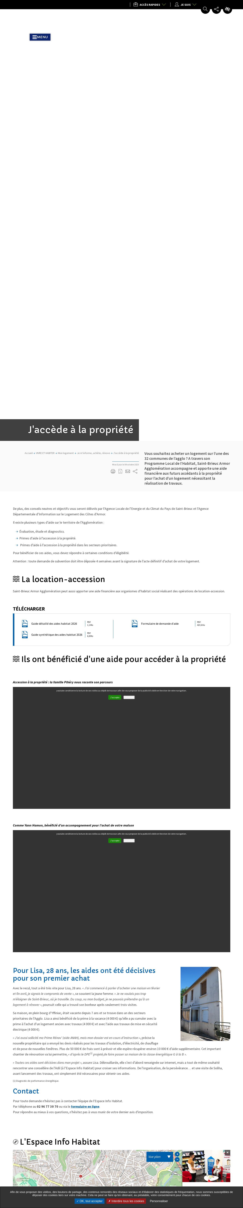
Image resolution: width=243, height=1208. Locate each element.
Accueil (29, 102)
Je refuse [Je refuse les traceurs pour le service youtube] (129, 346)
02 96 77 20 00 (193, 1153)
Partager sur (135, 120)
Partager (79, 1049)
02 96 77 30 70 (200, 892)
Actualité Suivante (221, 936)
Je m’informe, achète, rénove (93, 102)
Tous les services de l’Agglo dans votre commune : (33, 1172)
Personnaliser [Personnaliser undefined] (159, 1201)
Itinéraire (199, 905)
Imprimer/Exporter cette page (113, 120)
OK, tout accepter (89, 1201)
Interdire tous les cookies (126, 1201)
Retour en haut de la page (226, 1106)
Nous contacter (195, 1181)
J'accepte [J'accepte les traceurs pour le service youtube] (114, 346)
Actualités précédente (22, 936)
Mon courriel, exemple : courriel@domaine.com (54, 1101)
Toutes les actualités (118, 1060)
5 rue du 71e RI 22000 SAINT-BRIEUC (205, 883)
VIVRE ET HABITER (45, 102)
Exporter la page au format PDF (120, 120)
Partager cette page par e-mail (128, 120)
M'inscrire (104, 1101)
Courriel (196, 898)
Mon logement (66, 102)
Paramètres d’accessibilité (227, 9)
